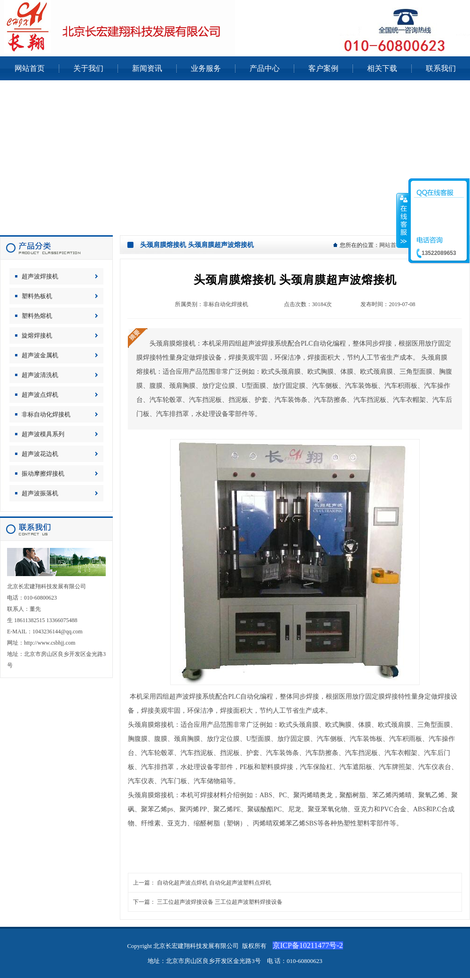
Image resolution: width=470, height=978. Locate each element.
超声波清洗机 (40, 374)
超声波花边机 (40, 453)
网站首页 (390, 245)
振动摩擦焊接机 (43, 473)
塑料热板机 (37, 296)
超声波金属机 (40, 355)
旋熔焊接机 (37, 335)
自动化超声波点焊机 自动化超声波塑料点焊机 (214, 882)
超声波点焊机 (40, 394)
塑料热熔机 (37, 315)
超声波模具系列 (43, 434)
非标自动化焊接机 (46, 414)
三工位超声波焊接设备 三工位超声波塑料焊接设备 (219, 902)
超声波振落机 (40, 493)
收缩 (402, 220)
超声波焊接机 (40, 276)
